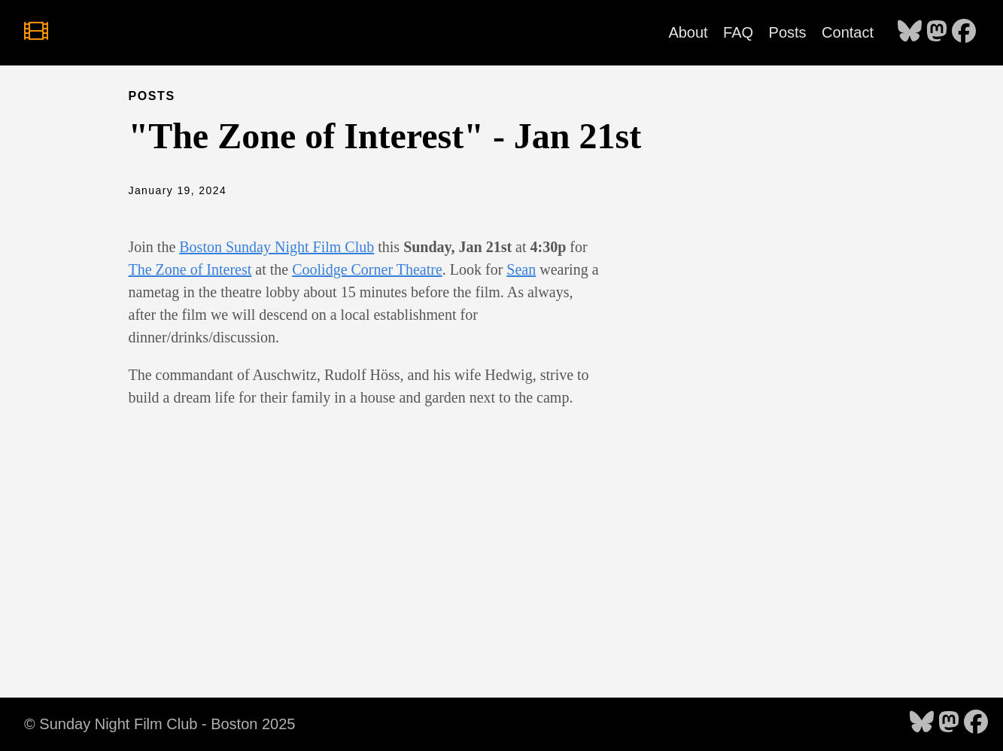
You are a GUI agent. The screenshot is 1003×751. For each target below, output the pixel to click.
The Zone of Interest (190, 269)
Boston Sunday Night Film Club (276, 247)
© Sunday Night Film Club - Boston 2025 (159, 724)
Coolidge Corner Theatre (367, 269)
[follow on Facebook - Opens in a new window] (964, 32)
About (687, 32)
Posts (788, 32)
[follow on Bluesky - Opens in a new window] (910, 32)
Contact (848, 32)
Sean (521, 269)
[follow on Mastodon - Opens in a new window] (937, 32)
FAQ (738, 32)
